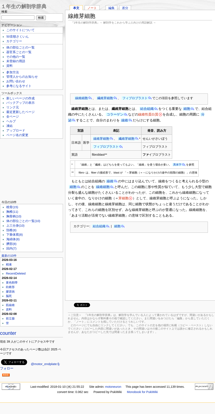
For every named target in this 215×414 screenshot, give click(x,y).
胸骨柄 (13, 216)
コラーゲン (115, 114)
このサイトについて (20, 30)
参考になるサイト (18, 86)
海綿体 (13, 239)
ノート (92, 8)
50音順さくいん (17, 36)
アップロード (15, 130)
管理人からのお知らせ (22, 76)
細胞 (187, 108)
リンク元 (12, 107)
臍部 (11, 244)
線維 (124, 120)
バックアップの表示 (20, 102)
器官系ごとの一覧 (18, 52)
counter (8, 333)
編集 (111, 8)
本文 (76, 8)
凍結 (9, 125)
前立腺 (10, 318)
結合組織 (147, 108)
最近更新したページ (20, 112)
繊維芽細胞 (105, 98)
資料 (9, 65)
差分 (125, 8)
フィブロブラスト (135, 98)
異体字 (177, 164)
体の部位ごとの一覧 (20, 47)
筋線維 (10, 305)
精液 (9, 264)
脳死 (9, 296)
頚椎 (11, 230)
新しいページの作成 (20, 98)
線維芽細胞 (101, 138)
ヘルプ (11, 121)
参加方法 (12, 72)
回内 (11, 248)
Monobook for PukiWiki (142, 392)
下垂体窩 (14, 234)
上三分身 (15, 225)
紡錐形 (10, 287)
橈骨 (12, 207)
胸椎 (12, 211)
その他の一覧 (15, 56)
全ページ (12, 116)
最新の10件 (9, 255)
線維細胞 (81, 98)
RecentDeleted (16, 273)
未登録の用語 (15, 61)
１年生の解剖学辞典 (23, 6)
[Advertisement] (140, 58)
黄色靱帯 (12, 282)
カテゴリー (14, 41)
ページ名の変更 (17, 135)
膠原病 (10, 291)
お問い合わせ (15, 81)
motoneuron (113, 386)
